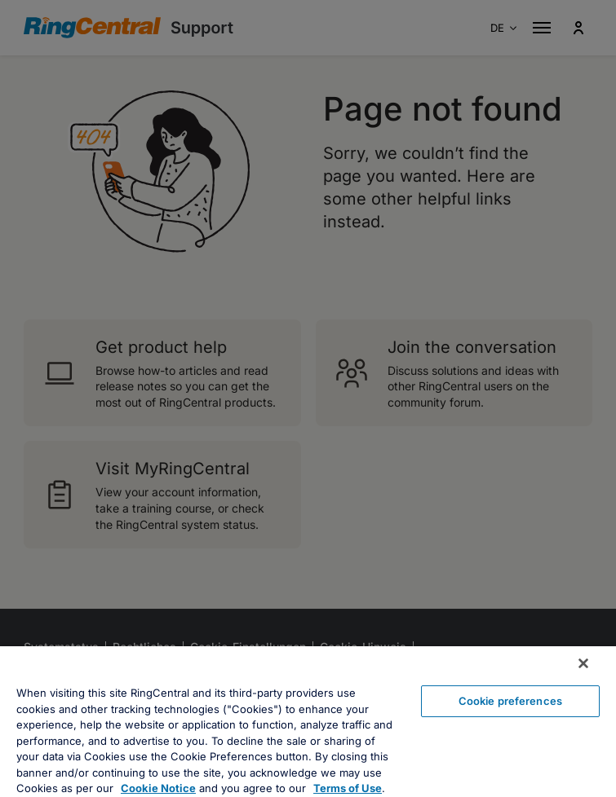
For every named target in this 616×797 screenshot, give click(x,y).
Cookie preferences (510, 700)
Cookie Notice (158, 788)
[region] (308, 721)
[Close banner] (583, 663)
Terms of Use (347, 788)
